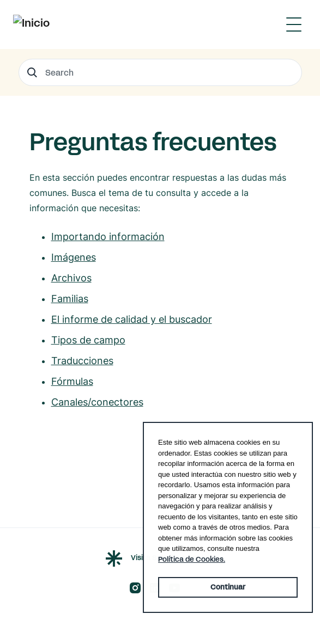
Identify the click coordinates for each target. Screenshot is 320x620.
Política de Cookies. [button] (191, 559)
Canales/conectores (97, 402)
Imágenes (73, 257)
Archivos (71, 278)
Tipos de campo (88, 340)
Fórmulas (72, 381)
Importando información (108, 236)
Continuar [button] (227, 587)
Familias (69, 298)
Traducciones (82, 360)
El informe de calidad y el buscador (131, 319)
